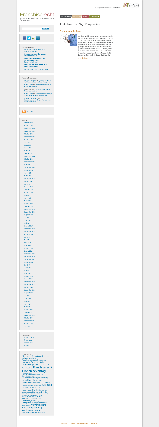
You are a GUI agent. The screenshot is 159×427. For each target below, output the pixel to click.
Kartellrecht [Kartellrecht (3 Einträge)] (36, 382)
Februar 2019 (28, 187)
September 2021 (29, 162)
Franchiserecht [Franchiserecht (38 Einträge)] (42, 367)
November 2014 (29, 284)
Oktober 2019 (28, 181)
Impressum (94, 423)
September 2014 (29, 290)
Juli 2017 (27, 217)
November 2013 (29, 315)
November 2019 (29, 178)
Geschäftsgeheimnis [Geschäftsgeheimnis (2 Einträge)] (37, 374)
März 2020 (27, 176)
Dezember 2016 (29, 229)
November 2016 (29, 231)
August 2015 (28, 262)
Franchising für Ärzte (70, 31)
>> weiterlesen (83, 58)
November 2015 (29, 256)
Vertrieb (85, 16)
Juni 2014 (27, 298)
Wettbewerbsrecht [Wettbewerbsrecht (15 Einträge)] (31, 410)
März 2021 (27, 164)
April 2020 (27, 173)
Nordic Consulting (30, 80)
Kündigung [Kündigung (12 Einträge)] (47, 385)
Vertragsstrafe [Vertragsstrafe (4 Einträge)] (26, 403)
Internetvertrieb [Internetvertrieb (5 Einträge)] (27, 382)
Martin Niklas (28, 85)
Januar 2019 (28, 190)
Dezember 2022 (29, 128)
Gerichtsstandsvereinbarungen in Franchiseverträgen (35, 55)
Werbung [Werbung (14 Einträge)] (38, 407)
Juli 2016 (27, 237)
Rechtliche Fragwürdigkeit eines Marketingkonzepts (35, 50)
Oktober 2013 (28, 318)
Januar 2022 (28, 153)
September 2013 (29, 321)
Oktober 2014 (28, 287)
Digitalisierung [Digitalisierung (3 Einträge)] (26, 362)
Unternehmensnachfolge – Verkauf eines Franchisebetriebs (38, 94)
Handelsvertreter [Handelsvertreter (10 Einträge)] (34, 380)
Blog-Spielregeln (82, 423)
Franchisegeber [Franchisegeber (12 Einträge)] (29, 364)
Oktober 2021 (28, 159)
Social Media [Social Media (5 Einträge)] (35, 394)
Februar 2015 (28, 276)
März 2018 (27, 201)
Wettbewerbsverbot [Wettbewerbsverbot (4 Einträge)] (28, 412)
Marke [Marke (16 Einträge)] (29, 387)
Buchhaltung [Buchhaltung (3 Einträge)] (42, 360)
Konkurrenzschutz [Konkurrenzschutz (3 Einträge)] (27, 385)
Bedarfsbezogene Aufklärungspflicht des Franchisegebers (37, 81)
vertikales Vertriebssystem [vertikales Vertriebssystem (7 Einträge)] (31, 400)
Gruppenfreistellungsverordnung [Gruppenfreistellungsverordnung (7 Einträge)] (35, 378)
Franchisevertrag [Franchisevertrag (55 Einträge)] (34, 371)
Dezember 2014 (29, 282)
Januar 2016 (28, 251)
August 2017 (28, 215)
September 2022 (29, 137)
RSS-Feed (30, 111)
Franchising (77, 16)
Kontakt (72, 423)
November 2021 (29, 156)
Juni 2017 (27, 220)
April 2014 (27, 304)
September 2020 (29, 167)
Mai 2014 (27, 301)
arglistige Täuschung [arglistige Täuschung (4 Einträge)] (29, 358)
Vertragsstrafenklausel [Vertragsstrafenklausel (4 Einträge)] (39, 403)
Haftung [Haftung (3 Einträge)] (24, 380)
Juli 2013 (27, 326)
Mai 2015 (27, 270)
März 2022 (27, 151)
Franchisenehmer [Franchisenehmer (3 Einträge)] (27, 368)
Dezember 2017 (29, 209)
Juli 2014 (27, 295)
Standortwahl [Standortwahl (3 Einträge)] (44, 394)
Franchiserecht (66, 16)
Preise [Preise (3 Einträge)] (45, 390)
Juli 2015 (27, 265)
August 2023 (28, 125)
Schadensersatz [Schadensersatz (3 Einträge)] (27, 392)
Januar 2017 (28, 226)
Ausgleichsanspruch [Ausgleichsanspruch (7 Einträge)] (30, 360)
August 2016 (28, 234)
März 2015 (27, 273)
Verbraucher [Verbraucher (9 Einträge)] (27, 398)
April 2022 (27, 148)
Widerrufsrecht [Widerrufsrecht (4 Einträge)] (40, 412)
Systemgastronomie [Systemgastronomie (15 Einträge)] (32, 396)
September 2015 (29, 259)
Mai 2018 (27, 195)
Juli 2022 (27, 142)
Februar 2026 (28, 123)
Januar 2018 (28, 206)
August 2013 (28, 323)
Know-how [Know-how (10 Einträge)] (45, 382)
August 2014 (28, 293)
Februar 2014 (28, 309)
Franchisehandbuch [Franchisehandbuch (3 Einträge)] (43, 365)
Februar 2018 (28, 203)
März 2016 (27, 245)
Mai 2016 (27, 240)
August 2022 (28, 139)
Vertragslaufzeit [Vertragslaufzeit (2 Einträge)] (39, 401)
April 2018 (27, 198)
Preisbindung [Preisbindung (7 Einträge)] (37, 390)
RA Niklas (64, 423)
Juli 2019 (27, 184)
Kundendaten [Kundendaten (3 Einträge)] (37, 385)
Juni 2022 (27, 145)
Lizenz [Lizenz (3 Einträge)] (24, 388)
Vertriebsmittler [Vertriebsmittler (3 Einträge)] (26, 405)
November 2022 (29, 131)
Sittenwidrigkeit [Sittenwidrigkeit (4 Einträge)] (37, 392)
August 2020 (28, 170)
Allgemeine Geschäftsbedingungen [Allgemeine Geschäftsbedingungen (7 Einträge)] (36, 356)
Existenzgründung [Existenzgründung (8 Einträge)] (38, 362)
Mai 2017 (27, 223)
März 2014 (27, 307)
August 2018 (28, 192)
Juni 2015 (27, 268)
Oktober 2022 (28, 134)
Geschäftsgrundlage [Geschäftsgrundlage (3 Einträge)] (28, 376)
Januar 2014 (28, 312)
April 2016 (27, 243)
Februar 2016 (28, 248)
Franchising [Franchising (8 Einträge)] (27, 374)
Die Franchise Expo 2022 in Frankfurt (36, 69)
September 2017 (29, 212)
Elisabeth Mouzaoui (30, 98)
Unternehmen (94, 16)
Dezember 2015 (29, 254)
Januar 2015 (28, 279)
